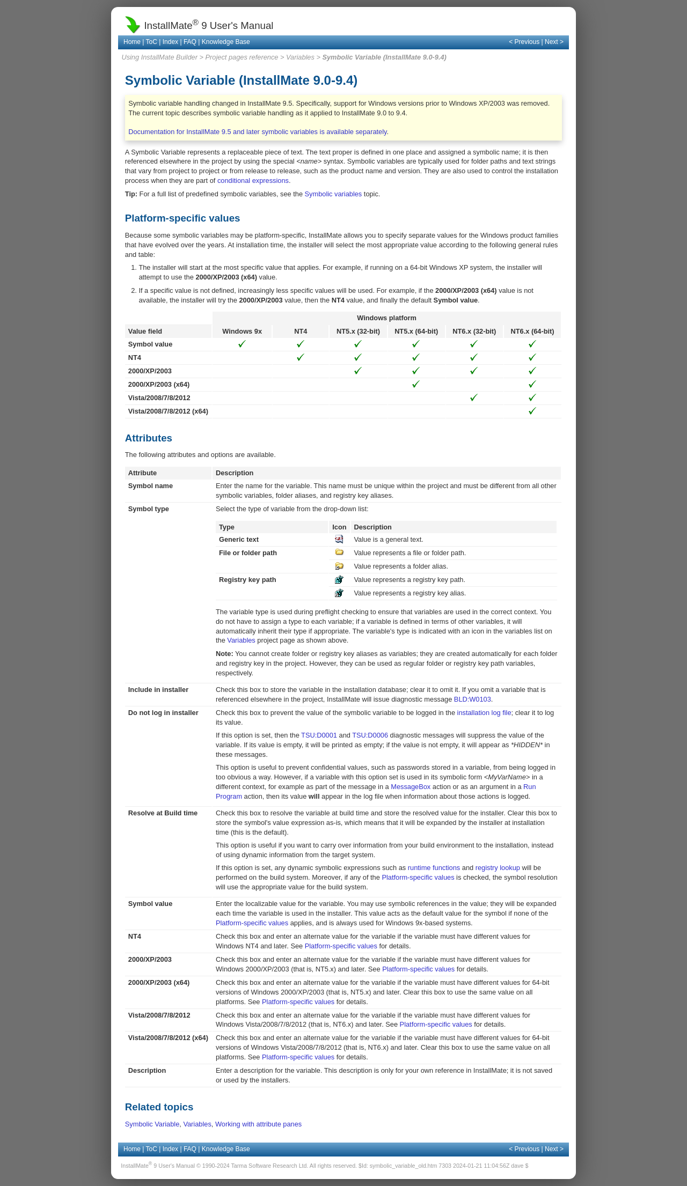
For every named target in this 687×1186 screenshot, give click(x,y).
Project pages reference (242, 57)
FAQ (190, 42)
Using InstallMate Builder (159, 57)
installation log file (484, 713)
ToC (151, 42)
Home (132, 42)
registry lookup (498, 868)
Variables (300, 57)
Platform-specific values (418, 877)
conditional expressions (253, 180)
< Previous (524, 42)
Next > (554, 42)
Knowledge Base (226, 42)
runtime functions (434, 868)
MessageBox (410, 787)
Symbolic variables (333, 194)
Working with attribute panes (258, 1124)
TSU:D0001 (319, 735)
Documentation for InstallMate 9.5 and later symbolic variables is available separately (257, 132)
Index (170, 42)
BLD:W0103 (472, 699)
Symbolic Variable (152, 1124)
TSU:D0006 (370, 735)
